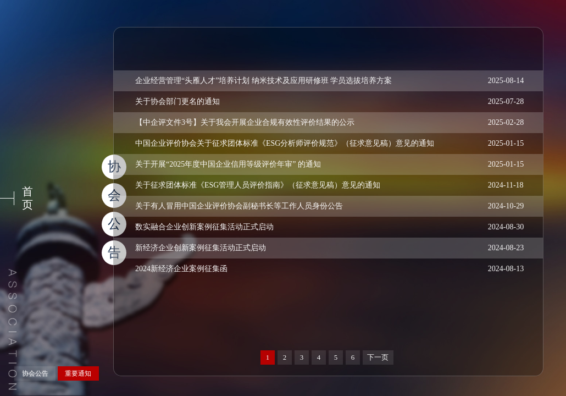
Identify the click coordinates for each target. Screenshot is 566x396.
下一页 (378, 357)
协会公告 (35, 373)
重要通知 (78, 373)
